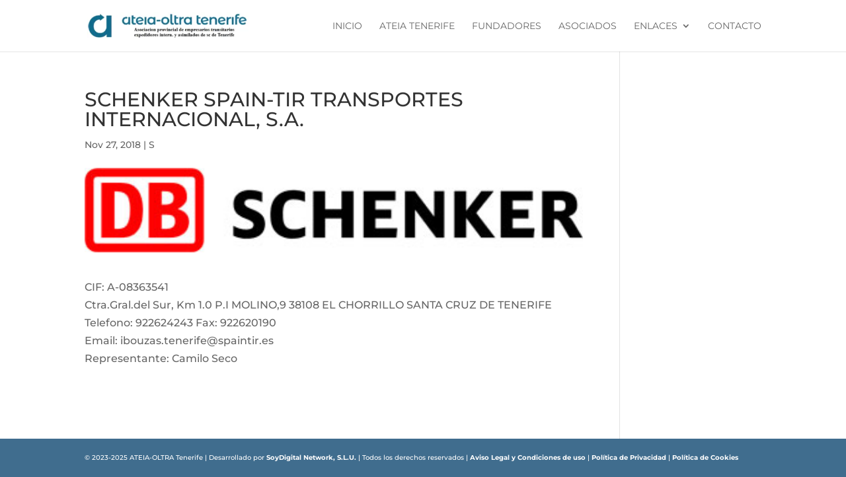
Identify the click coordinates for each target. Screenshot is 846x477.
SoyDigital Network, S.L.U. (311, 457)
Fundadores (506, 26)
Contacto (734, 26)
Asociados (587, 26)
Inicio (347, 26)
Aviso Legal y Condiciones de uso (528, 457)
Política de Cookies (705, 457)
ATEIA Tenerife (417, 26)
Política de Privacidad (629, 457)
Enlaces (655, 26)
